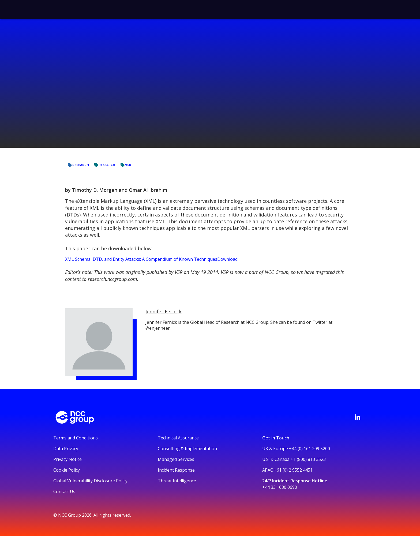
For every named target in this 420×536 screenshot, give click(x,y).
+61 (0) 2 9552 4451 (293, 470)
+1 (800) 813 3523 (308, 459)
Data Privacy (65, 448)
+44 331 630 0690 (279, 487)
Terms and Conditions (75, 438)
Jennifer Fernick (163, 311)
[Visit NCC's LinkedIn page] (357, 417)
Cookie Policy (66, 470)
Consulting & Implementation (187, 448)
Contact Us (64, 491)
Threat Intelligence (177, 481)
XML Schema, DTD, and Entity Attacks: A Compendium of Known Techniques (141, 259)
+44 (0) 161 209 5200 (309, 448)
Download (227, 259)
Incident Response (176, 470)
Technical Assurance (178, 438)
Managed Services (176, 459)
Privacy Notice (67, 459)
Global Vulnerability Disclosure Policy (90, 481)
